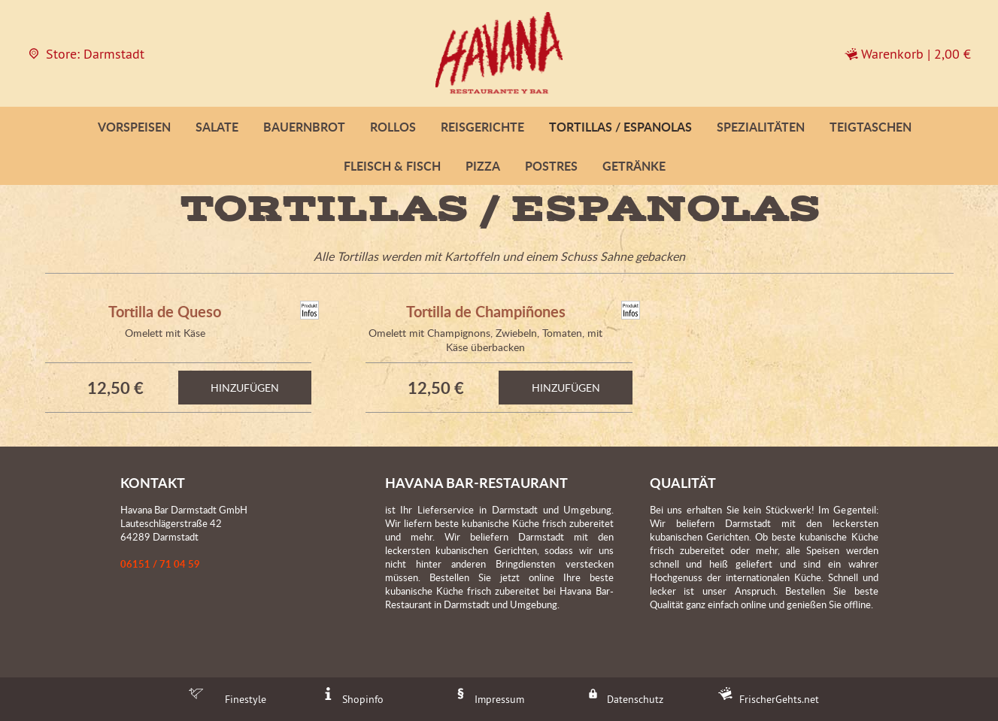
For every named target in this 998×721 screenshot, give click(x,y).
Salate (217, 126)
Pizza (483, 165)
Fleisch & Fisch (392, 165)
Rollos (393, 126)
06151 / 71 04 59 (160, 564)
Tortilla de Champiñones (486, 311)
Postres (551, 165)
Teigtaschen (871, 126)
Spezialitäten (761, 126)
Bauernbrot (304, 126)
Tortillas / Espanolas (620, 126)
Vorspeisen (134, 126)
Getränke (634, 165)
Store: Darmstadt (85, 53)
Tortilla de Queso (164, 311)
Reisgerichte (482, 126)
